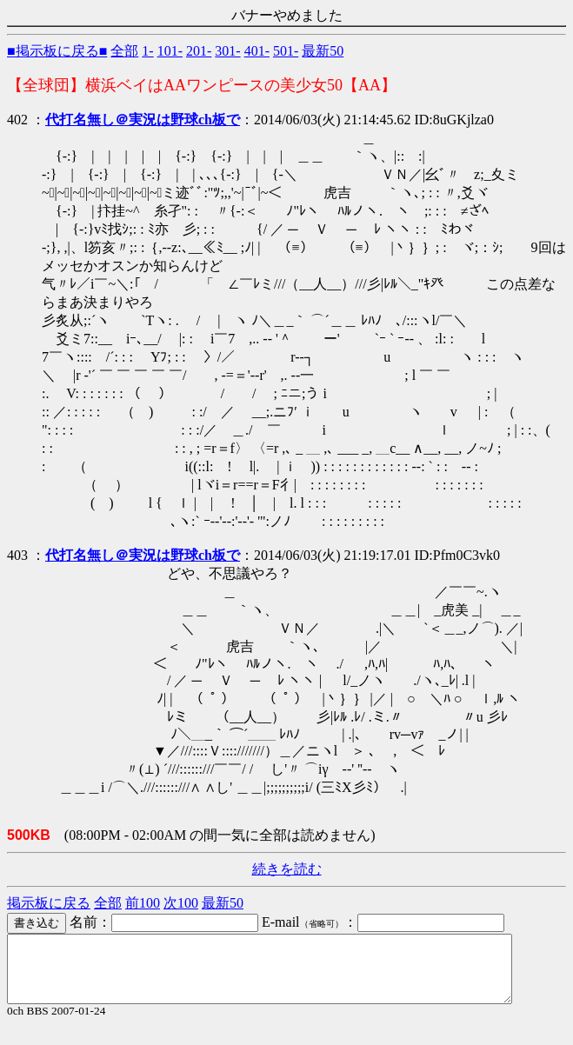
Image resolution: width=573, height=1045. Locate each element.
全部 (124, 50)
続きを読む (287, 869)
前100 (142, 902)
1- (147, 50)
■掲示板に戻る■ (57, 50)
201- (198, 50)
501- (285, 50)
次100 (180, 902)
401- (257, 50)
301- (227, 50)
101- (170, 50)
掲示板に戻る (48, 902)
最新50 (322, 50)
